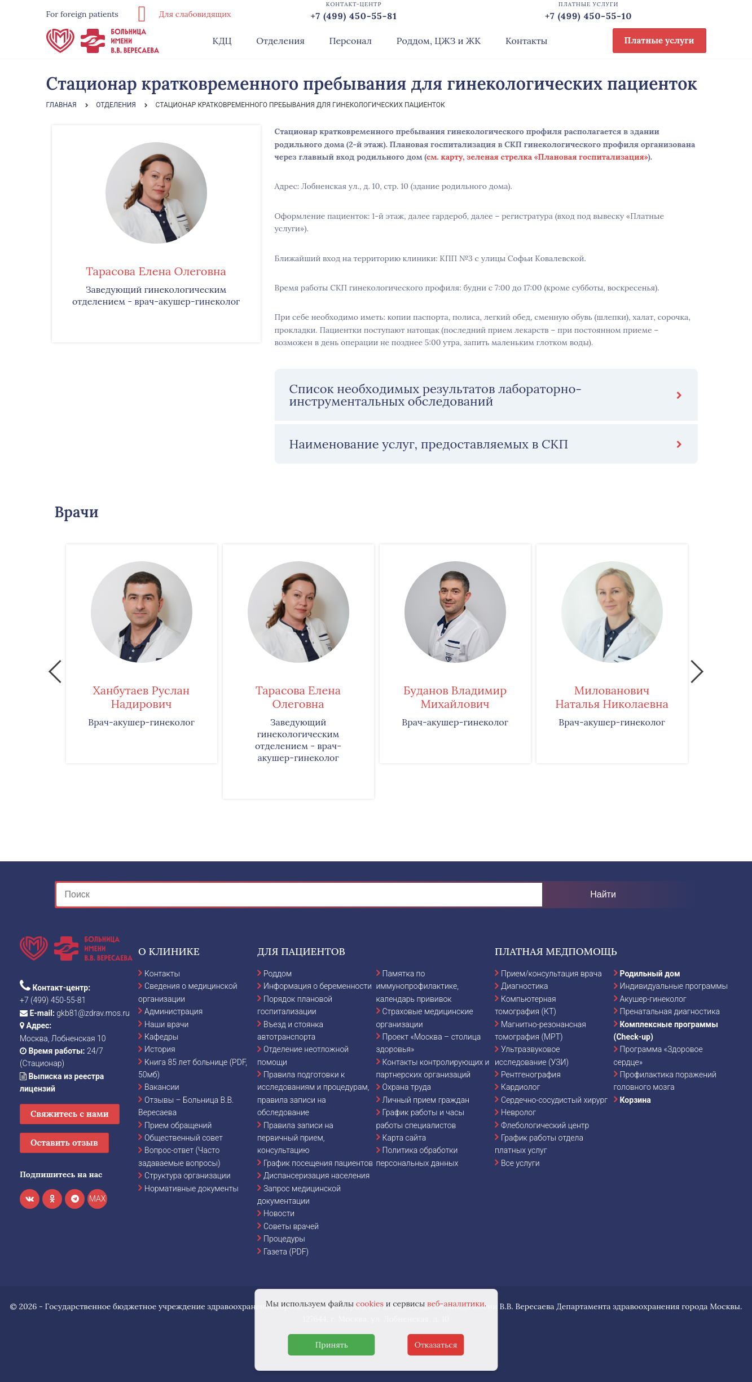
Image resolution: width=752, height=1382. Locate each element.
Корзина (635, 1099)
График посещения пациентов (318, 1163)
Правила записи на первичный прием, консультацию (295, 1138)
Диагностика (524, 986)
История (159, 1049)
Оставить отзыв (64, 1142)
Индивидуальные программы (674, 986)
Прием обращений (178, 1125)
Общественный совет (183, 1137)
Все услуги (520, 1163)
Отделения (280, 40)
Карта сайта (404, 1137)
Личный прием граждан (426, 1099)
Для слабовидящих (180, 14)
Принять (331, 1345)
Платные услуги (659, 40)
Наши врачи (166, 1024)
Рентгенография (531, 1074)
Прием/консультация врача (551, 973)
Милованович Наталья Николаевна (612, 697)
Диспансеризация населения (316, 1175)
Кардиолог (520, 1086)
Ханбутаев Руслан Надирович (141, 697)
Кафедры (161, 1036)
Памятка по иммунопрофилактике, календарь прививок (417, 986)
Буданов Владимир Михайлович (455, 697)
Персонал (350, 40)
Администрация (173, 1011)
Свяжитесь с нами (69, 1113)
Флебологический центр (545, 1125)
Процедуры (284, 1238)
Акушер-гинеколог (653, 999)
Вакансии (161, 1086)
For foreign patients (82, 14)
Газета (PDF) (286, 1251)
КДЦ (222, 40)
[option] (141, 654)
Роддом (277, 973)
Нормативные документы (191, 1188)
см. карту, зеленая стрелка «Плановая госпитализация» (537, 157)
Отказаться (436, 1345)
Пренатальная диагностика (670, 1011)
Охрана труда (406, 1086)
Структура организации (187, 1175)
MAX (97, 1198)
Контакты (526, 40)
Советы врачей (291, 1226)
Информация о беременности (317, 986)
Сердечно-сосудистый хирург (554, 1099)
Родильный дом (650, 973)
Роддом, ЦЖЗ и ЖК (439, 40)
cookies (370, 1304)
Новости (278, 1213)
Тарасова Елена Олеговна (156, 271)
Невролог (518, 1112)
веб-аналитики (456, 1304)
